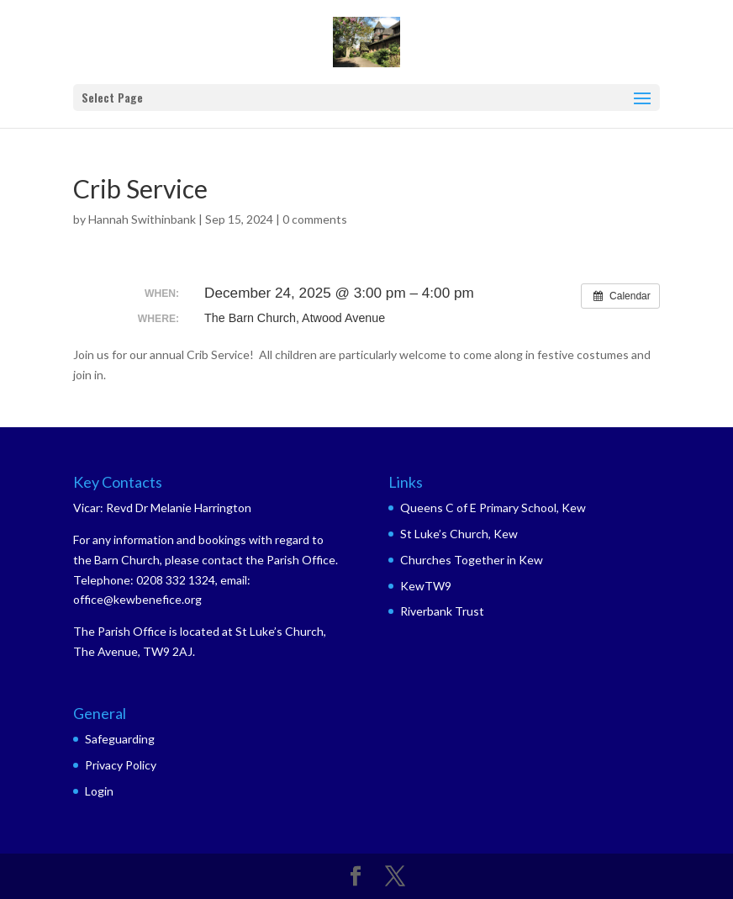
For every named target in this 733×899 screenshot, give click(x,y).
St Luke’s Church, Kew (459, 533)
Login (99, 791)
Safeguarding (120, 739)
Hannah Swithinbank (142, 219)
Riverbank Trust (442, 611)
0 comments (314, 219)
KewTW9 (425, 586)
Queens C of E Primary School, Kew (493, 507)
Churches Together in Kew (471, 560)
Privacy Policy (120, 765)
